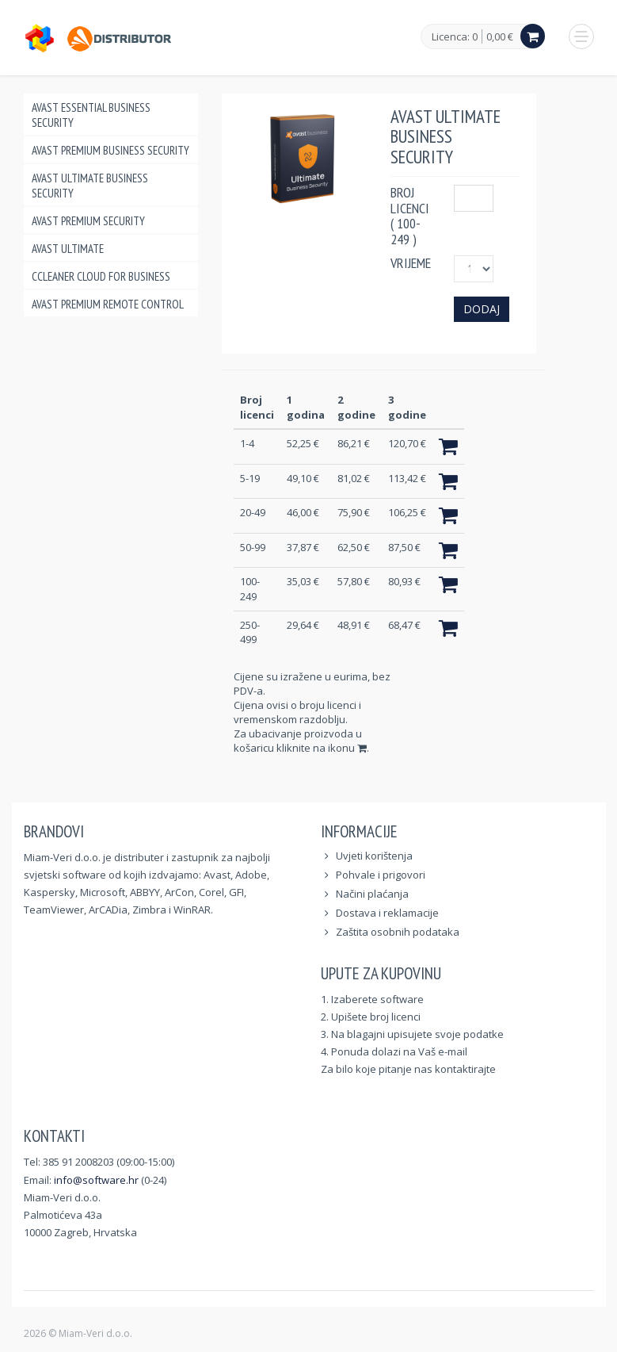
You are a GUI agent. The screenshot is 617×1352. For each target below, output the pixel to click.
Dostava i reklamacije (387, 913)
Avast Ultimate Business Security (90, 185)
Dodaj (481, 308)
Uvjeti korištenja (374, 855)
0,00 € (499, 36)
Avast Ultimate (68, 248)
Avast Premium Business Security (110, 150)
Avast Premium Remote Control (108, 304)
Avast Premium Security (88, 220)
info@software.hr (96, 1180)
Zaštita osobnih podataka (397, 932)
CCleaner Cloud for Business (101, 276)
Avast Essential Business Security (91, 115)
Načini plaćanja (372, 894)
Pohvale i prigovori (380, 875)
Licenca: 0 (455, 37)
